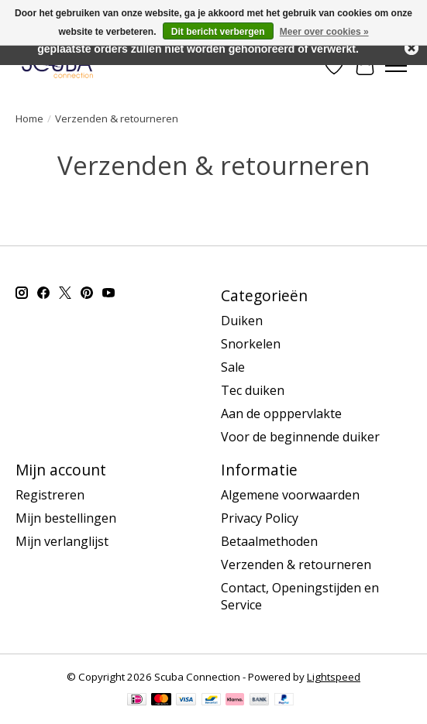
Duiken (242, 320)
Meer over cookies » (324, 31)
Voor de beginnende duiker (300, 436)
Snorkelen (251, 343)
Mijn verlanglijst (61, 541)
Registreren (49, 494)
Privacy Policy (259, 518)
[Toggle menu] (396, 65)
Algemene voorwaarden (290, 494)
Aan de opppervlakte (281, 413)
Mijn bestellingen (65, 518)
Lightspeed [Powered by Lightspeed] (333, 677)
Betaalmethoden (269, 541)
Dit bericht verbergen (218, 31)
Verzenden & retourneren (296, 564)
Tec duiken (252, 390)
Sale (233, 367)
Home (29, 118)
